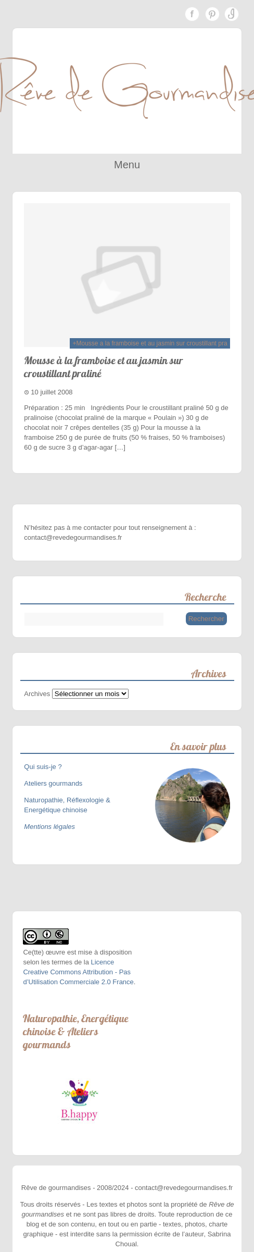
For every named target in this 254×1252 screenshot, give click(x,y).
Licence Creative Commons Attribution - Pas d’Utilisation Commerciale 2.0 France (78, 972)
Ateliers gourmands (53, 783)
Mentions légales (49, 826)
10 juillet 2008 (51, 392)
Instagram (231, 14)
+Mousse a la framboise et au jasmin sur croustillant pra (149, 343)
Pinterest (212, 14)
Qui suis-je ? (43, 767)
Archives (37, 694)
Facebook (192, 14)
